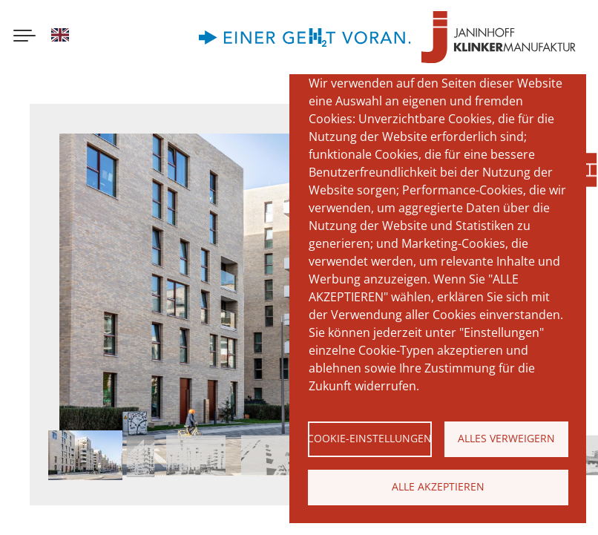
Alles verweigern (506, 438)
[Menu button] (24, 37)
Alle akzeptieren (438, 486)
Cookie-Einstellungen (370, 438)
